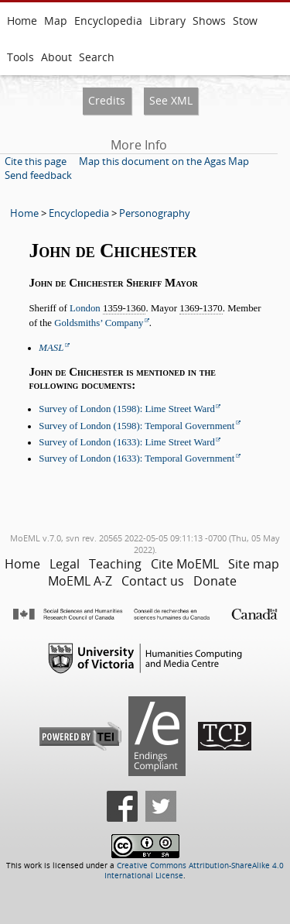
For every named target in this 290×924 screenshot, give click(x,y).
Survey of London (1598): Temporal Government (136, 426)
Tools (20, 57)
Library (167, 20)
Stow (245, 20)
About (56, 57)
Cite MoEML (185, 563)
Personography (154, 213)
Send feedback (38, 175)
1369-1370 (200, 308)
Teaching (115, 563)
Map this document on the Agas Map (164, 161)
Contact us (152, 580)
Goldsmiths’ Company (98, 323)
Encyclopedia (108, 20)
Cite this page (36, 161)
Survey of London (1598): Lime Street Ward (127, 409)
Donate (215, 580)
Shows (209, 20)
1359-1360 (124, 308)
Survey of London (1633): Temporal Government (136, 458)
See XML (171, 100)
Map (55, 20)
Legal (64, 563)
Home (22, 20)
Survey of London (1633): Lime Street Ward (127, 442)
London (85, 308)
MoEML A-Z (80, 580)
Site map (253, 563)
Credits (106, 100)
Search (96, 57)
